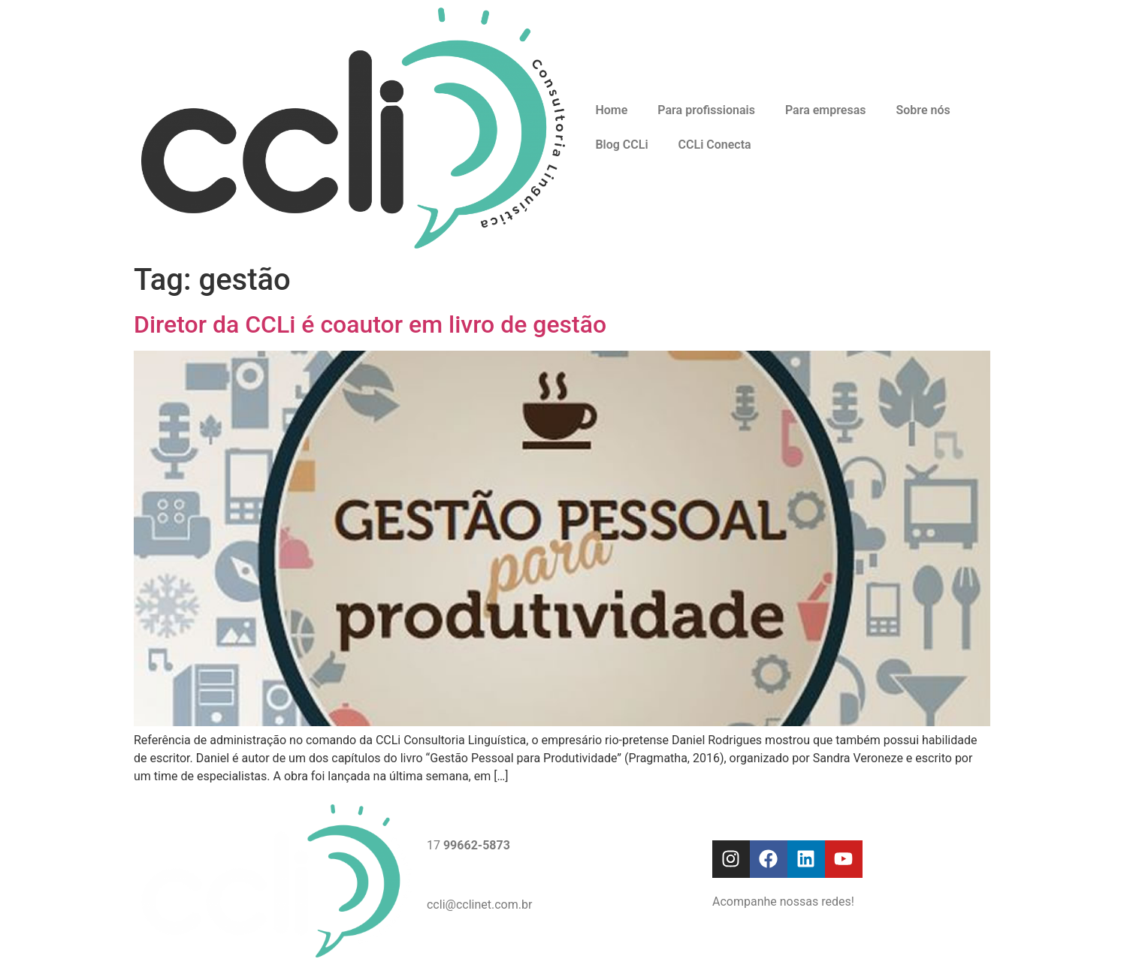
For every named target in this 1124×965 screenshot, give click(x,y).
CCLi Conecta (714, 144)
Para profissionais (706, 110)
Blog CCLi (621, 144)
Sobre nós (923, 110)
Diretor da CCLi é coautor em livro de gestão (370, 324)
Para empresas (825, 110)
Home (611, 110)
